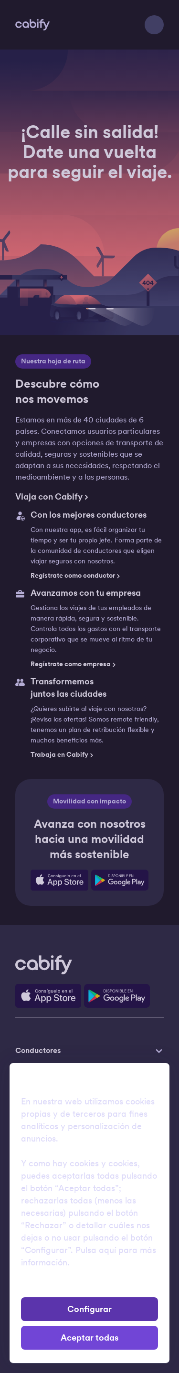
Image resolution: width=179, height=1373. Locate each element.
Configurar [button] (89, 1309)
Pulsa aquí (95, 1250)
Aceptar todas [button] (89, 1338)
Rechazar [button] (89, 1286)
